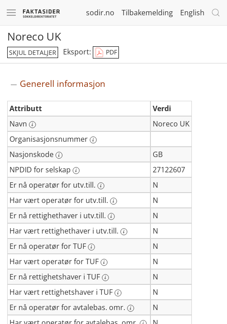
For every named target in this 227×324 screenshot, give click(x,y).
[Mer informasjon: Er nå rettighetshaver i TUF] (105, 277)
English (192, 13)
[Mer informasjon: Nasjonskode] (59, 155)
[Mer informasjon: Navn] (32, 124)
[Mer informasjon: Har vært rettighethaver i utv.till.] (123, 231)
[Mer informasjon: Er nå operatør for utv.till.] (100, 185)
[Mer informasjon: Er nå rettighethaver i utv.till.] (111, 216)
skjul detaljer (32, 52)
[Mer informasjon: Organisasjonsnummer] (93, 140)
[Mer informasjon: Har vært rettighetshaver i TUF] (118, 293)
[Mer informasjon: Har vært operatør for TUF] (104, 262)
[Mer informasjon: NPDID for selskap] (76, 170)
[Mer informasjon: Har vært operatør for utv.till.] (113, 201)
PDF (106, 53)
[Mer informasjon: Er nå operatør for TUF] (91, 247)
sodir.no (100, 13)
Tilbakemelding (147, 13)
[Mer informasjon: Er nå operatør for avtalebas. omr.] (130, 308)
